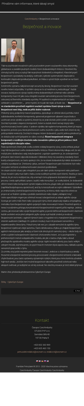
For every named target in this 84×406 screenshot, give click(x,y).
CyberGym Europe (15, 316)
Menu (77, 5)
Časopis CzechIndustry (42, 404)
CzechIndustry (31, 52)
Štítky (3, 316)
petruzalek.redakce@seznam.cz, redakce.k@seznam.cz (42, 385)
